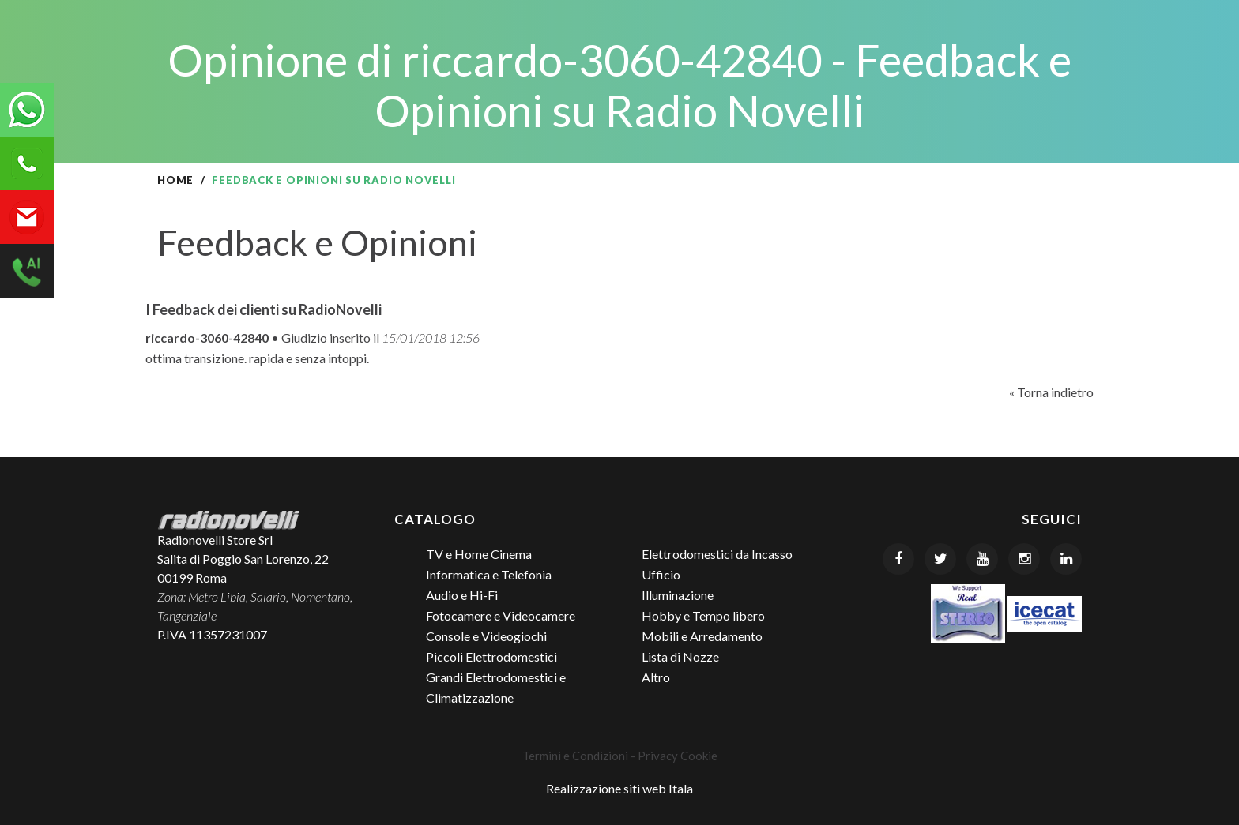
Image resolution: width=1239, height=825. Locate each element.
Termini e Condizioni (575, 755)
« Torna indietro (1051, 391)
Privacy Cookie (677, 755)
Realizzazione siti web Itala (619, 788)
